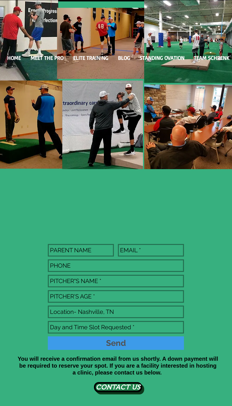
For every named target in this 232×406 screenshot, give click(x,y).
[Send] (116, 343)
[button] (162, 58)
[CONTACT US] (118, 387)
